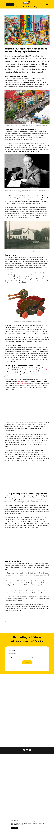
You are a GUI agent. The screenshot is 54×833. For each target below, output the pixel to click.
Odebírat (27, 662)
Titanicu (20, 382)
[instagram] (24, 750)
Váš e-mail (12, 651)
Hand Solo (46, 370)
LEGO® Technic (23, 383)
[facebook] (30, 750)
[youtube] (27, 750)
